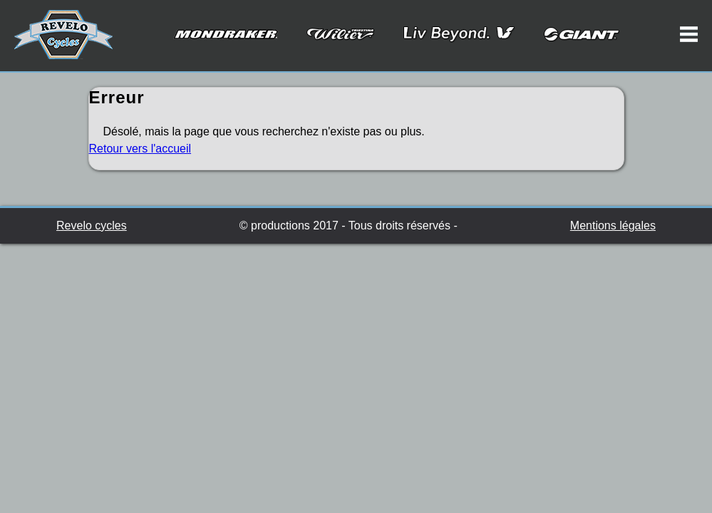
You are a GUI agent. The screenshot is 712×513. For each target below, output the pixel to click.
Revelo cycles (91, 225)
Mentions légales (613, 225)
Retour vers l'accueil (140, 148)
